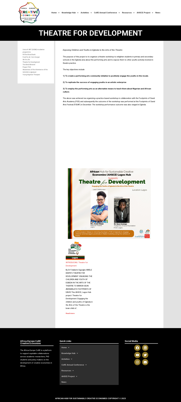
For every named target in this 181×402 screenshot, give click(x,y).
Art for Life (26, 59)
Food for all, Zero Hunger (31, 57)
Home (66, 347)
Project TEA (27, 67)
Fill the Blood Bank (29, 54)
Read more (70, 313)
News (63, 382)
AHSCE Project (70, 376)
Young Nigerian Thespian (31, 75)
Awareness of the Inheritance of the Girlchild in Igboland (35, 71)
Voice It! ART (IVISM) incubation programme (33, 51)
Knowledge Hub (70, 353)
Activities (67, 359)
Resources (68, 370)
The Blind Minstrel (29, 64)
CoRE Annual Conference (74, 365)
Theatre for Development (31, 62)
